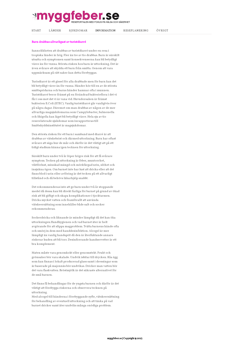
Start (36, 31)
